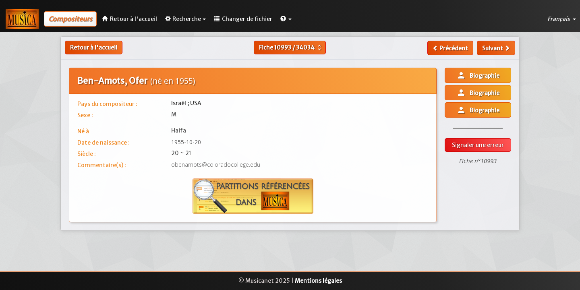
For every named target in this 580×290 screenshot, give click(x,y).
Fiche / (291, 47)
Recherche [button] (185, 19)
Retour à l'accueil (93, 47)
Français (561, 19)
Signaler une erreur (478, 145)
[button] (286, 19)
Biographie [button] (477, 75)
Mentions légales (318, 280)
